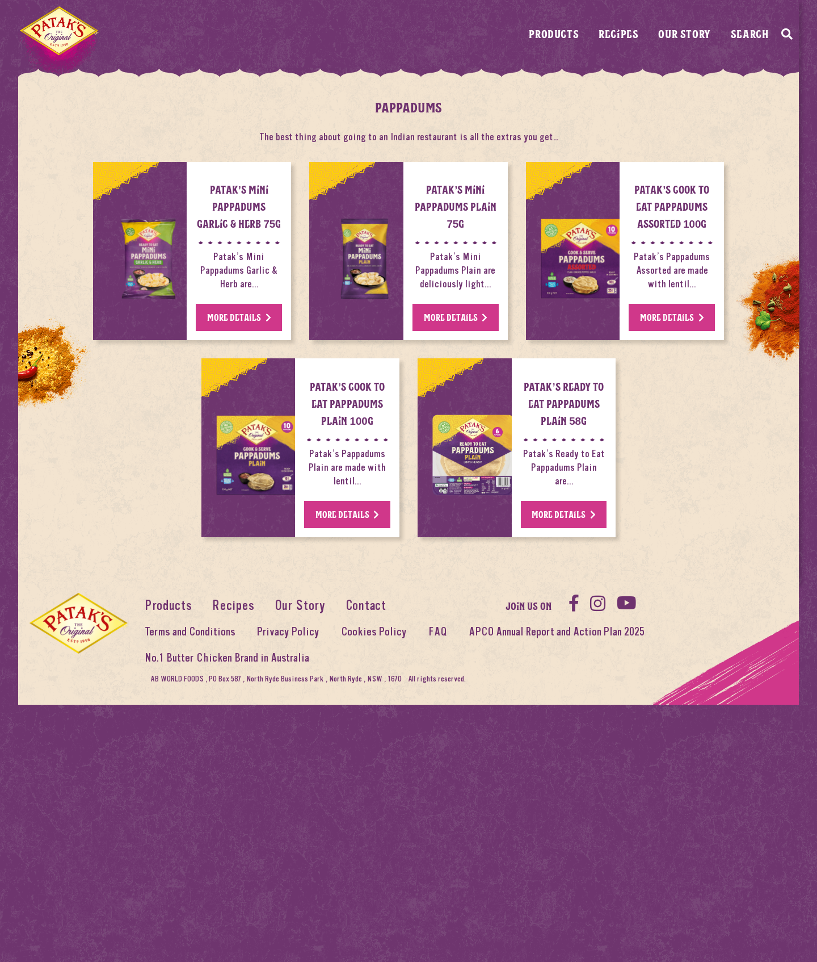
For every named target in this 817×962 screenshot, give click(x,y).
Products (554, 33)
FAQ (437, 861)
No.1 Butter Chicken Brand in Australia (227, 887)
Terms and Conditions (190, 861)
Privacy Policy (288, 861)
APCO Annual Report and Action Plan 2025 (557, 861)
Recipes (618, 33)
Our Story (684, 33)
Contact (366, 835)
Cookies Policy (374, 861)
